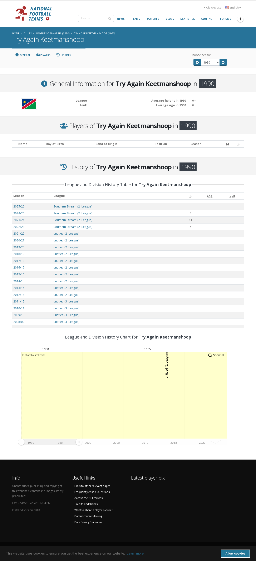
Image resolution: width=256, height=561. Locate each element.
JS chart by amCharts (33, 354)
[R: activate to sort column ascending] (190, 195)
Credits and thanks (86, 504)
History (63, 55)
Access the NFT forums (88, 498)
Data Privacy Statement (88, 522)
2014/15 (18, 281)
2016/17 (18, 267)
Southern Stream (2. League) (73, 206)
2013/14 (18, 288)
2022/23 (18, 227)
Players (43, 55)
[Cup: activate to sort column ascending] (232, 195)
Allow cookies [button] (235, 553)
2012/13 (18, 295)
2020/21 (18, 240)
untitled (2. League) (66, 233)
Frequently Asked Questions (92, 492)
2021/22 (18, 233)
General (22, 55)
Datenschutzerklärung (88, 516)
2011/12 (18, 301)
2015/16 (18, 274)
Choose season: (201, 55)
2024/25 (18, 213)
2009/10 (18, 315)
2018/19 (18, 254)
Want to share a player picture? (93, 510)
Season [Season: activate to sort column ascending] (18, 196)
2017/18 (18, 261)
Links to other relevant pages (92, 486)
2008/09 (18, 322)
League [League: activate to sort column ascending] (59, 196)
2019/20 (18, 247)
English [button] (233, 7)
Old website (212, 7)
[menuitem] (50, 442)
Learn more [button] (135, 553)
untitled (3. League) (66, 301)
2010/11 (18, 308)
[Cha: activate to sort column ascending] (209, 195)
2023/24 (18, 220)
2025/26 (18, 206)
